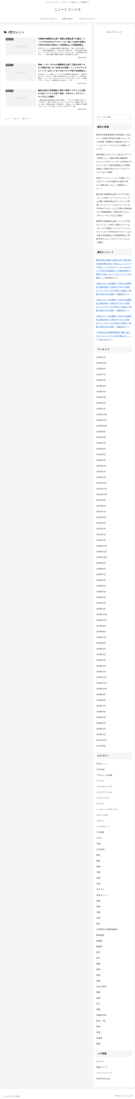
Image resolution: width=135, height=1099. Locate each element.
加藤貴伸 (121, 294)
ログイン (100, 1061)
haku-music (103, 339)
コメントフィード (104, 1073)
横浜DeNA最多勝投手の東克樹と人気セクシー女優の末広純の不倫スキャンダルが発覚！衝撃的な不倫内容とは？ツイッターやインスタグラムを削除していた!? (113, 142)
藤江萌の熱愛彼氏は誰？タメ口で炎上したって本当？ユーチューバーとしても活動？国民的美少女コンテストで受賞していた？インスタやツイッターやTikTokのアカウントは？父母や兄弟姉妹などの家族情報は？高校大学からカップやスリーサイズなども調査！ (113, 205)
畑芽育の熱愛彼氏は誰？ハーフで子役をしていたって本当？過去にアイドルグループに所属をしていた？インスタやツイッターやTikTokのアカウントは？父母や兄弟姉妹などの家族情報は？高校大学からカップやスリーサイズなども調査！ (113, 231)
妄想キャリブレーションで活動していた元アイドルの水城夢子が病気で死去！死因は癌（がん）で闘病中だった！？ (113, 183)
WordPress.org (102, 1079)
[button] (130, 117)
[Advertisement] (114, 73)
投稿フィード (102, 1067)
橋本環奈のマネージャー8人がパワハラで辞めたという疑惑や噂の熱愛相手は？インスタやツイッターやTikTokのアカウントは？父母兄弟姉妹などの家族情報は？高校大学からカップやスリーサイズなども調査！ (113, 163)
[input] (114, 117)
